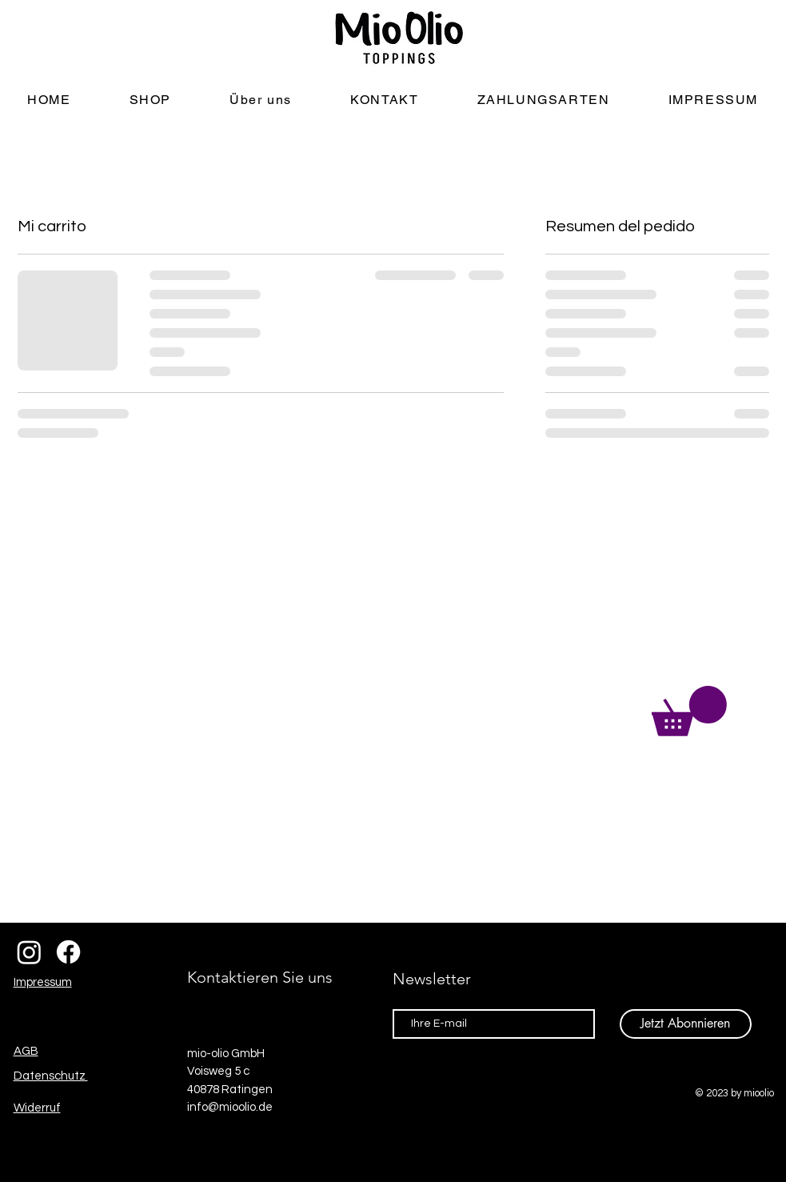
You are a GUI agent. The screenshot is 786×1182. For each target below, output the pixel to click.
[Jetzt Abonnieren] (686, 1024)
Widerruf (37, 1108)
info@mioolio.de (230, 1107)
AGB (26, 1051)
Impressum (43, 982)
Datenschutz (51, 1076)
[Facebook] (68, 952)
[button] (689, 711)
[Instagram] (29, 952)
